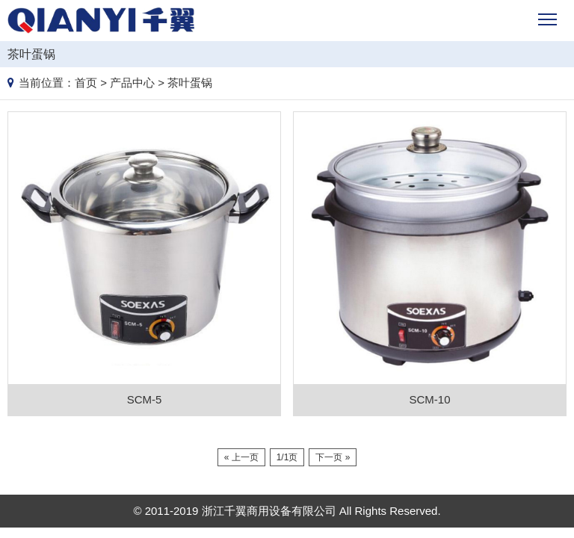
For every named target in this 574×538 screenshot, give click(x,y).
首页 (86, 82)
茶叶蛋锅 (189, 82)
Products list (560, 51)
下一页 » (332, 457)
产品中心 (132, 82)
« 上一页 (241, 457)
